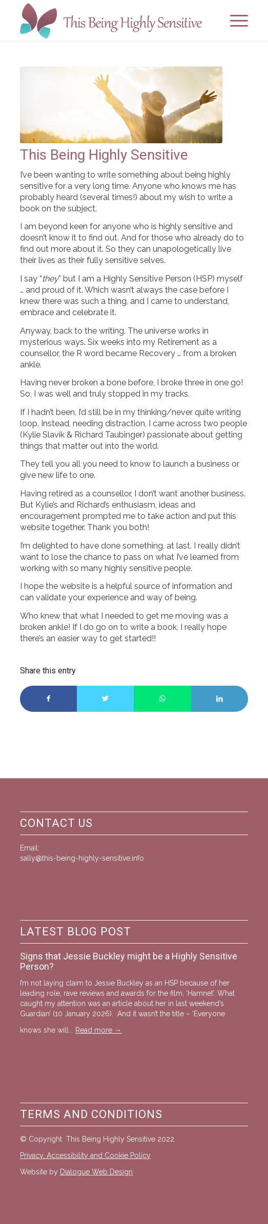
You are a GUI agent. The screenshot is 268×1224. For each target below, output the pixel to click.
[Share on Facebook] (48, 699)
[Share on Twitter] (105, 699)
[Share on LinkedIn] (219, 699)
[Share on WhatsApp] (162, 699)
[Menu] (234, 20)
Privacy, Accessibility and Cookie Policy (85, 1155)
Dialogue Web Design (96, 1172)
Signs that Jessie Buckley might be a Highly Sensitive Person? (128, 961)
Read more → (98, 1030)
